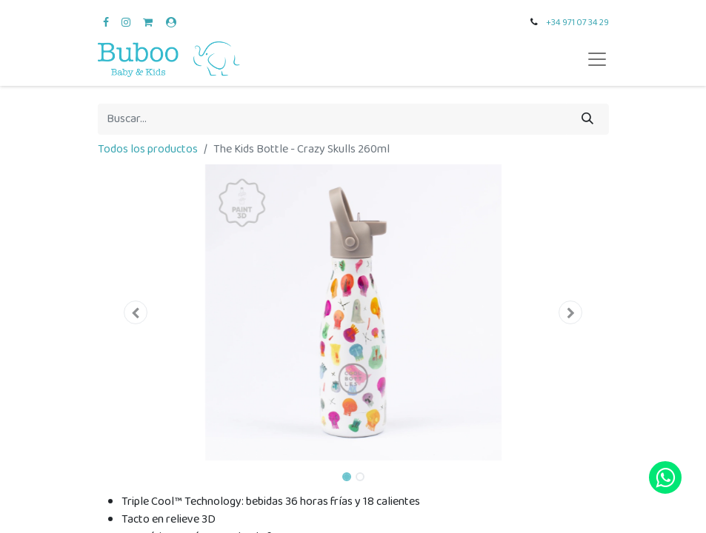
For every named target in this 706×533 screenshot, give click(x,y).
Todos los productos (148, 149)
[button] (136, 312)
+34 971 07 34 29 (577, 23)
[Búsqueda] (587, 119)
